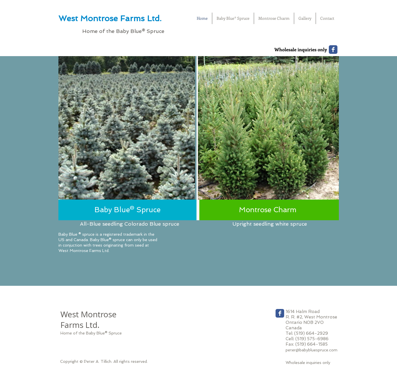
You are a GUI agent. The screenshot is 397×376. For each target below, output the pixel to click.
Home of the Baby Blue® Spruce (91, 333)
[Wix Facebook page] (333, 49)
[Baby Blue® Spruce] (127, 210)
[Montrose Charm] (267, 210)
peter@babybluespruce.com (311, 350)
